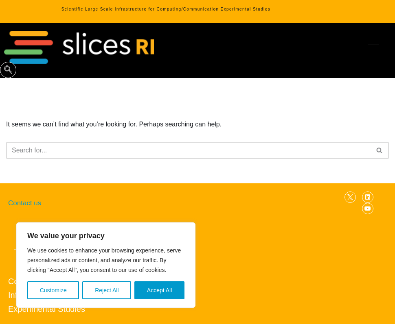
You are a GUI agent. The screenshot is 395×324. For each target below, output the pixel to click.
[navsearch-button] (8, 70)
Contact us (24, 203)
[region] (105, 265)
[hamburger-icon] (373, 42)
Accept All (159, 290)
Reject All (106, 290)
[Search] (188, 150)
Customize (53, 290)
